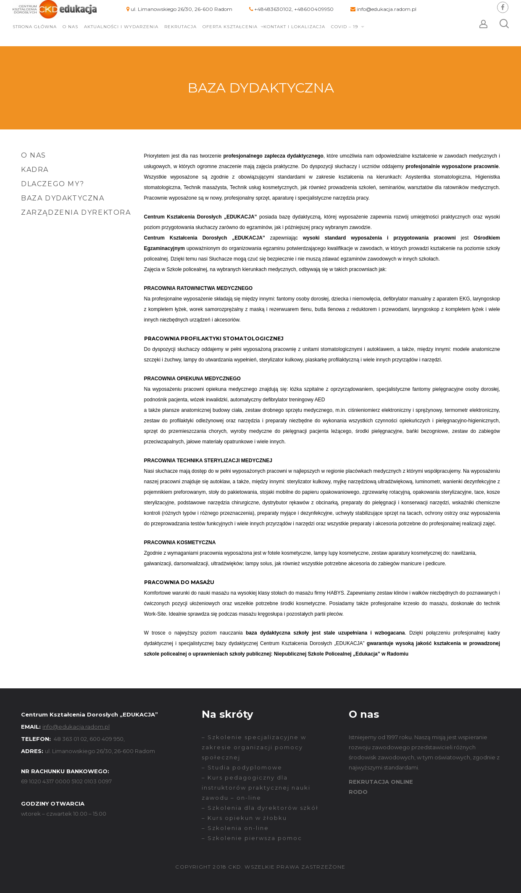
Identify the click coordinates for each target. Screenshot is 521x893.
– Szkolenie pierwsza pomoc (252, 838)
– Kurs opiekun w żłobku (244, 817)
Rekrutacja (180, 26)
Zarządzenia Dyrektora (76, 212)
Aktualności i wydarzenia (121, 26)
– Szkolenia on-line (235, 828)
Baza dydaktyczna (63, 198)
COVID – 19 (344, 26)
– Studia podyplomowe (242, 767)
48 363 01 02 (70, 738)
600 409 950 (106, 738)
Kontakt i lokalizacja (294, 26)
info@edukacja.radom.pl (386, 9)
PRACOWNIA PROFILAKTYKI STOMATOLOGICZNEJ (214, 338)
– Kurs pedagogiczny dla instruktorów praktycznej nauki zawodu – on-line (256, 787)
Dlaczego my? (52, 184)
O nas (70, 26)
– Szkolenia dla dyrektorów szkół (260, 807)
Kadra (35, 170)
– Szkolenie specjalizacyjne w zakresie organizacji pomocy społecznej (254, 747)
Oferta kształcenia (230, 26)
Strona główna (35, 26)
